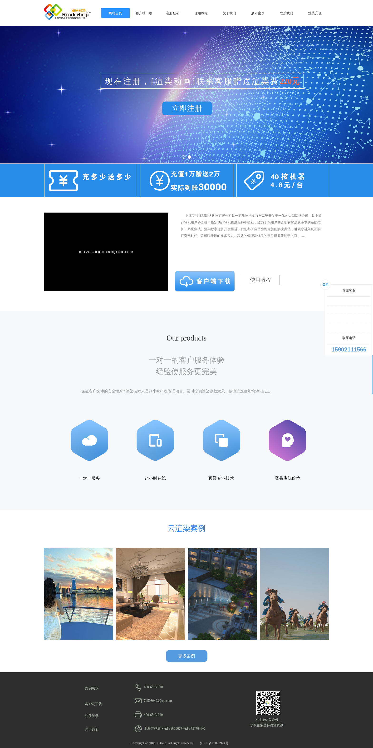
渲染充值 (315, 13)
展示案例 (258, 13)
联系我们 (286, 13)
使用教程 (201, 13)
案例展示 (91, 688)
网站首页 (115, 13)
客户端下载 (144, 13)
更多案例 (186, 656)
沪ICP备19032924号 (214, 743)
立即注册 (187, 108)
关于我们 (229, 13)
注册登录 (172, 13)
